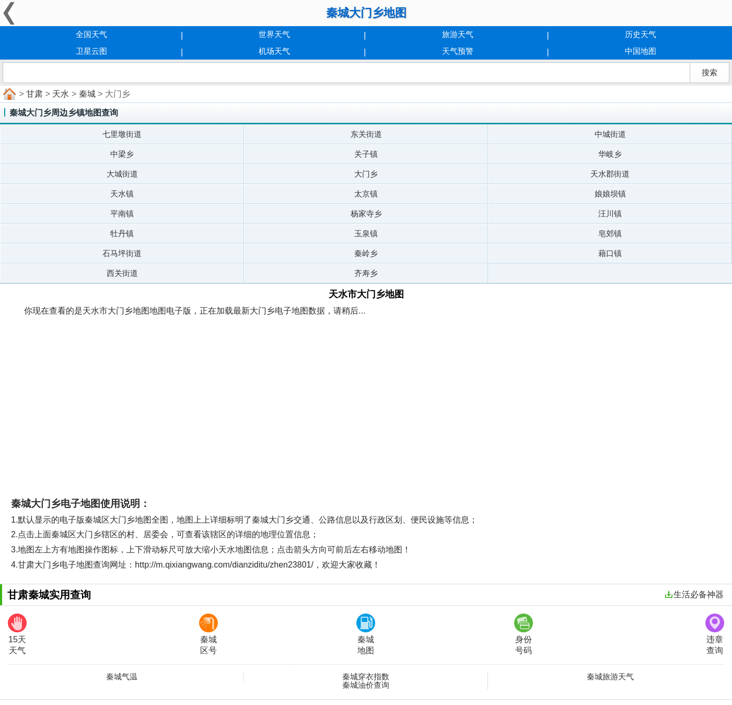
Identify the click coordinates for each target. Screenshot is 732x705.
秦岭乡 (366, 253)
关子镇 (366, 153)
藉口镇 (610, 253)
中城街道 (610, 134)
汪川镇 (610, 213)
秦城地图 (365, 634)
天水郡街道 (610, 173)
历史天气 (640, 34)
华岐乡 (610, 153)
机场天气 (274, 51)
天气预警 (457, 51)
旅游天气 (457, 34)
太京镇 (366, 193)
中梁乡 (122, 153)
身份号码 (523, 634)
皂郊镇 (610, 233)
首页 (8, 94)
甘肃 (34, 93)
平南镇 (122, 213)
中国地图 (640, 51)
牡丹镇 (122, 233)
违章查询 (714, 634)
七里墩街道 (122, 134)
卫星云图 (91, 51)
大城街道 (122, 173)
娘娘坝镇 (610, 193)
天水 (60, 93)
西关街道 (122, 273)
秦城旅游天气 (610, 677)
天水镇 (122, 193)
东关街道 (366, 134)
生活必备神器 (694, 594)
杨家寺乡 (366, 213)
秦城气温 (121, 677)
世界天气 (274, 34)
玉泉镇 (366, 233)
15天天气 (17, 634)
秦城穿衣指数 (365, 677)
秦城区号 (208, 634)
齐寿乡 (366, 273)
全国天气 (91, 34)
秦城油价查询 (365, 685)
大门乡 (366, 173)
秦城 (87, 93)
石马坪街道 (122, 253)
